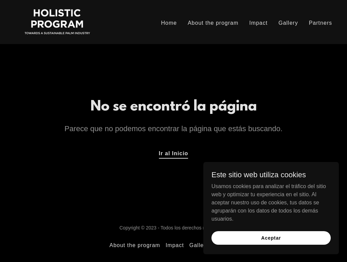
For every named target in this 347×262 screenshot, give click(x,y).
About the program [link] (213, 23)
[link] (57, 21)
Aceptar (271, 237)
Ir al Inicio (173, 153)
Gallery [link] (288, 23)
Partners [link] (320, 23)
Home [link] (169, 23)
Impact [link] (258, 23)
